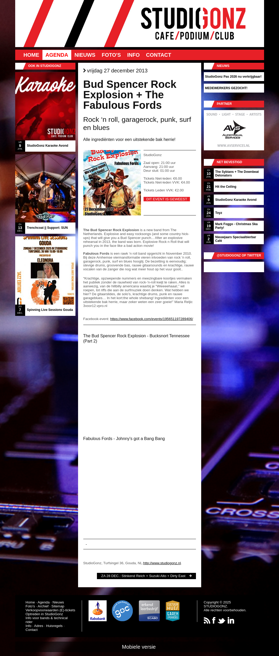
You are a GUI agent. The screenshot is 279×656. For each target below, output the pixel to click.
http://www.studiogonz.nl (162, 563)
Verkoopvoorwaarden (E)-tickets (50, 610)
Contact (158, 55)
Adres (38, 626)
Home (31, 55)
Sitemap (57, 606)
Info (133, 55)
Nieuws (84, 55)
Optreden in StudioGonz (44, 614)
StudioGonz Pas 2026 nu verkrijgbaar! (233, 76)
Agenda (57, 55)
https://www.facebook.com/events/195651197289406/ (151, 319)
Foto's (111, 55)
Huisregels (54, 626)
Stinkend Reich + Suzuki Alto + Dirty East (153, 576)
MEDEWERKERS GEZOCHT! (226, 88)
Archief (43, 606)
